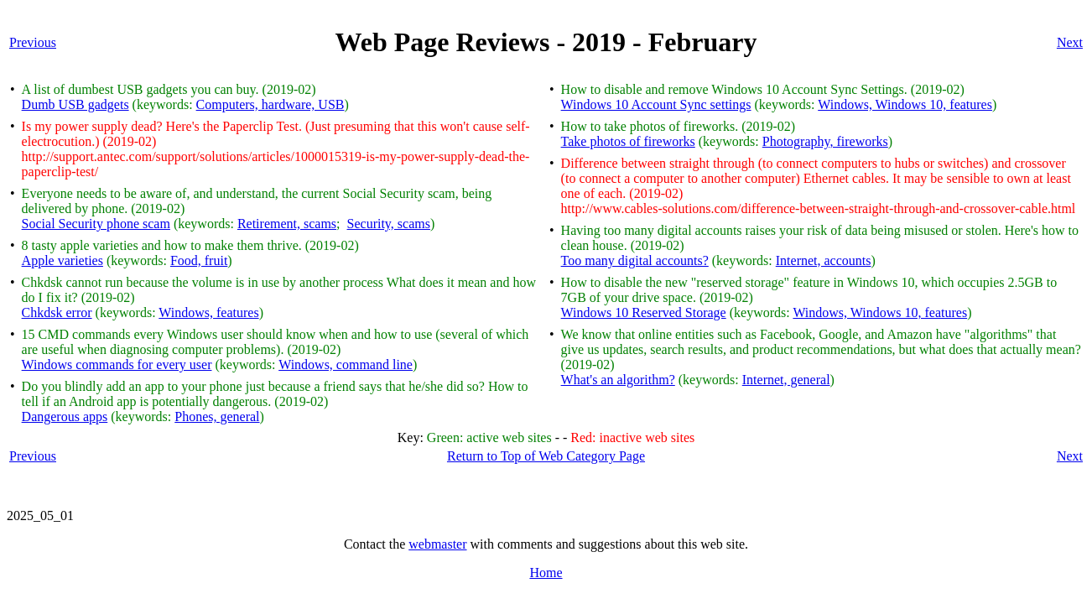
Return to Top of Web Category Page (546, 456)
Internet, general (786, 379)
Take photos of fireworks (628, 141)
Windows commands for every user (117, 364)
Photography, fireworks (825, 141)
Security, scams (388, 223)
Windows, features (208, 312)
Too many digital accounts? (635, 260)
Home (545, 572)
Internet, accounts (823, 260)
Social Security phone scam (96, 223)
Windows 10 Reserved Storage (643, 312)
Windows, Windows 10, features (905, 104)
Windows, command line (345, 364)
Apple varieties (62, 260)
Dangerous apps (65, 416)
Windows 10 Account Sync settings (656, 104)
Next (1070, 42)
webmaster (437, 544)
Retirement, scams (286, 223)
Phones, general (216, 416)
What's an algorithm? (618, 379)
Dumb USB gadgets (75, 104)
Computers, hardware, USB (270, 104)
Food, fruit (198, 260)
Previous (32, 42)
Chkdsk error (57, 312)
